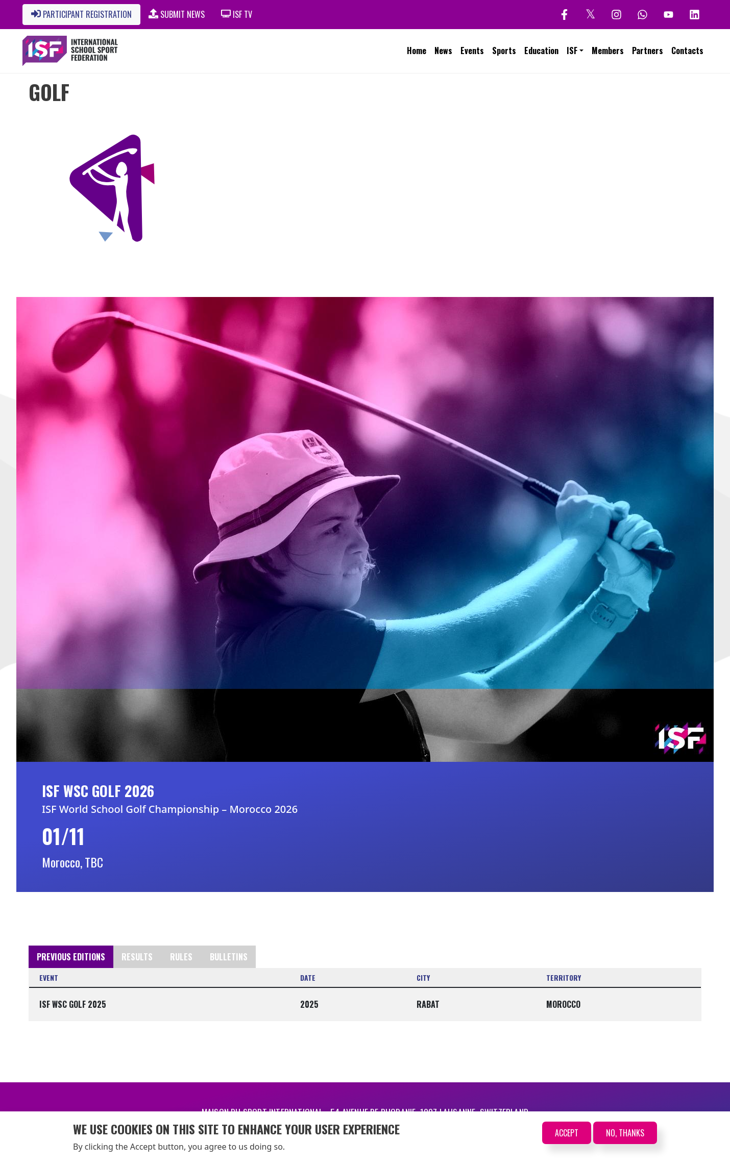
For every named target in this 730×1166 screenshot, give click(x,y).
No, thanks (625, 1133)
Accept (566, 1133)
